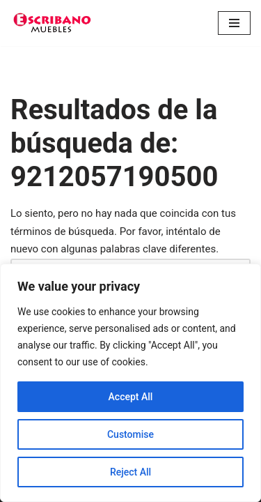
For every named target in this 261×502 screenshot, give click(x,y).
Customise (130, 434)
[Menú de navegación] (234, 23)
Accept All (131, 396)
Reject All (130, 472)
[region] (130, 383)
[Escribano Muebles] (52, 23)
